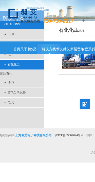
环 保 (11, 82)
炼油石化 (6, 73)
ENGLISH (77, 31)
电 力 (11, 102)
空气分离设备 (17, 92)
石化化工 (14, 64)
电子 (11, 54)
